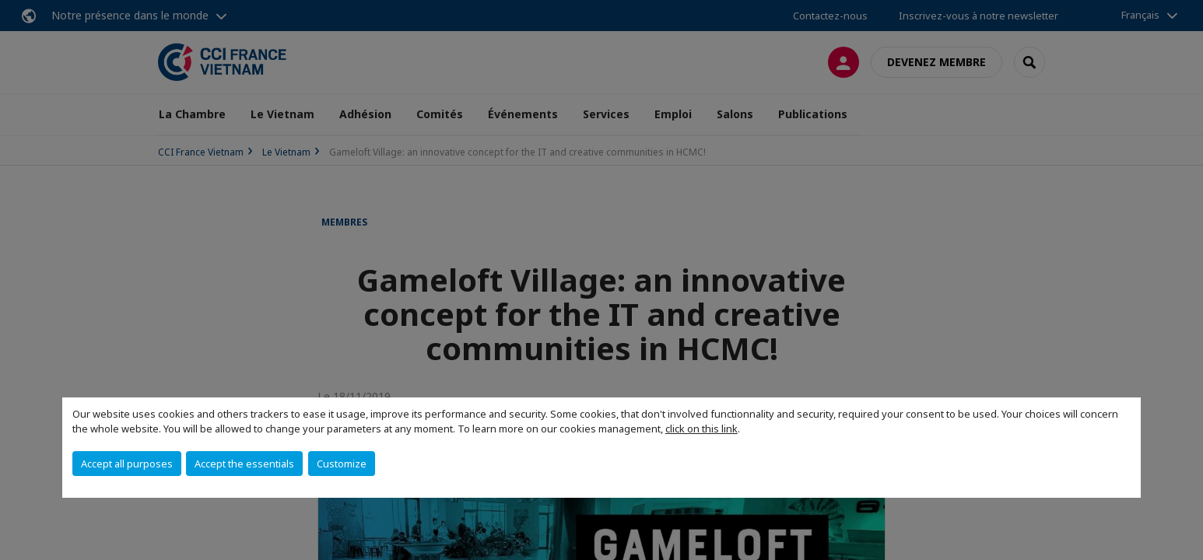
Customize (342, 464)
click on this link (701, 429)
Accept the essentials (244, 464)
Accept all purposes (127, 464)
